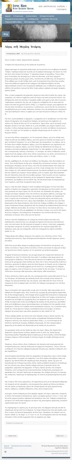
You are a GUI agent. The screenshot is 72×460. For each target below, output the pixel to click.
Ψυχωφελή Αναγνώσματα (15, 19)
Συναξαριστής (33, 19)
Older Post (61, 436)
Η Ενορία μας (18, 16)
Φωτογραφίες (29, 22)
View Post (22, 40)
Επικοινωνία (43, 22)
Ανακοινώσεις (31, 16)
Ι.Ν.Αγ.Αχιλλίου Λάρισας (31, 54)
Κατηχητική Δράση (47, 16)
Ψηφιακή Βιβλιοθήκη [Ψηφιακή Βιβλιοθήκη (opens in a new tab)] (13, 22)
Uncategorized (12, 40)
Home (5, 40)
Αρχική (7, 16)
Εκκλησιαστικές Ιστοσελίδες (21, 446)
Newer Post (11, 436)
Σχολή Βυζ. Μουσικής (49, 19)
